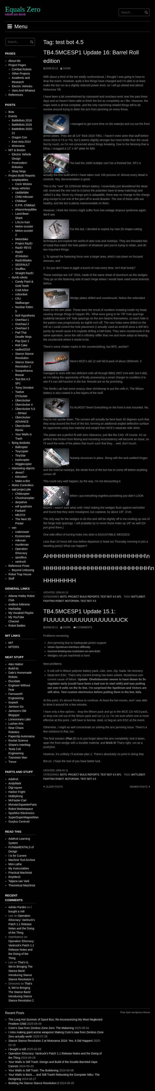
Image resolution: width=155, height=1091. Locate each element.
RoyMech (14, 876)
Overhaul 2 (22, 324)
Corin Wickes (23, 184)
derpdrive (21, 502)
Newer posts (139, 786)
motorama (72, 601)
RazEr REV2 (23, 247)
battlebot (138, 596)
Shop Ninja (19, 171)
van (14, 527)
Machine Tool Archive (21, 860)
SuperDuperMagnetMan (23, 817)
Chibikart (20, 201)
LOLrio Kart (22, 222)
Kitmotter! (21, 476)
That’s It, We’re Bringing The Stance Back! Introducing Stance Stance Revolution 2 (21, 971)
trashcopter (22, 459)
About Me (14, 60)
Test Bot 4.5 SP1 (111, 596)
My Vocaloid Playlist (21, 612)
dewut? (19, 472)
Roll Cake (21, 345)
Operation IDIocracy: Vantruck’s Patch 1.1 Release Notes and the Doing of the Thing (21, 924)
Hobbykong (15, 796)
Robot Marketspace (20, 808)
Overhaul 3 (22, 328)
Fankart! (20, 510)
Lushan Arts (15, 723)
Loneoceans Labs (19, 719)
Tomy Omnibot (24, 387)
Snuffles (20, 268)
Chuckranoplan (24, 498)
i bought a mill (17, 1049)
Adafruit (13, 779)
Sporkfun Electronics (21, 813)
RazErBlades (23, 260)
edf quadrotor (23, 506)
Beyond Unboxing (23, 570)
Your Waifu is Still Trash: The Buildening (33, 1070)
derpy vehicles (21, 188)
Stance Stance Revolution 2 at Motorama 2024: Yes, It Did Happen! (50, 1040)
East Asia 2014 (21, 141)
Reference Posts (18, 565)
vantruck (20, 561)
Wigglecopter (23, 464)
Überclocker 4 (23, 404)
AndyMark (14, 783)
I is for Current (17, 855)
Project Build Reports (83, 596)
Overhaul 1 (22, 319)
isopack (13, 702)
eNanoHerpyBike (26, 209)
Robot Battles (16, 625)
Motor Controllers (23, 485)
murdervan (22, 544)
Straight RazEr (24, 273)
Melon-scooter (24, 226)
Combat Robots (21, 69)
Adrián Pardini (17, 907)
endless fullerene (19, 604)
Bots (63, 596)
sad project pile (21, 489)
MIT (10, 642)
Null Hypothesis (25, 315)
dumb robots (20, 277)
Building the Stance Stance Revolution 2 (33, 1083)
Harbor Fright (16, 791)
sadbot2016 (22, 349)
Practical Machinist (20, 872)
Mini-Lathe (15, 864)
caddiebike (22, 192)
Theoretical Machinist (21, 885)
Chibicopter (22, 493)
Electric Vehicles (22, 86)
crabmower (22, 531)
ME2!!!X (20, 515)
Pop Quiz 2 (22, 341)
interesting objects (23, 468)
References (15, 94)
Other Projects (21, 73)
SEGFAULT (22, 264)
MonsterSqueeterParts (22, 804)
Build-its (13, 668)
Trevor (12, 761)
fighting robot (53, 601)
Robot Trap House (19, 574)
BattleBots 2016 (22, 120)
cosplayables (20, 179)
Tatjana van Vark (18, 881)
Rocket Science (18, 740)
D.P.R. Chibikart (25, 205)
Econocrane (22, 536)
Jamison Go (16, 706)
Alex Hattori (15, 664)
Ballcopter (21, 447)
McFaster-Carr (17, 800)
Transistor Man (17, 757)
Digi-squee (15, 787)
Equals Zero (22, 9)
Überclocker (22, 400)
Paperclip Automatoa (21, 736)
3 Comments (84, 627)
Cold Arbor (21, 290)
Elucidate (14, 681)
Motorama (18, 145)
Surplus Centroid (18, 821)
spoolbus (20, 557)
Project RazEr (23, 243)
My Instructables (18, 868)
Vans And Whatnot (23, 90)
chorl (67, 68)
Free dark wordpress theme (135, 1012)
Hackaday (14, 608)
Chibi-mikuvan (24, 196)
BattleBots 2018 (22, 124)
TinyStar (20, 455)
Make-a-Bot (22, 481)
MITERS (13, 647)
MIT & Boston (17, 150)
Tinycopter (21, 451)
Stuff (11, 578)
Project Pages (17, 65)
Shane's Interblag (19, 744)
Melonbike (21, 239)
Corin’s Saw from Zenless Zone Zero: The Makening (41, 1028)
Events (12, 116)
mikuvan (20, 540)
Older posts (54, 786)
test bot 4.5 (88, 601)
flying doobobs (21, 442)
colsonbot (21, 294)
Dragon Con (19, 137)
